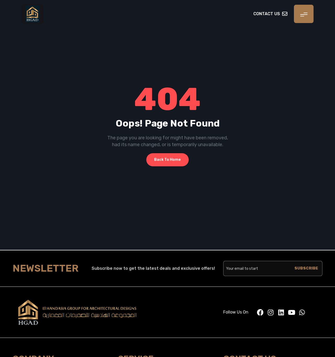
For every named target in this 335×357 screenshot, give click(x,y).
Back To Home (167, 159)
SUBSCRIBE (306, 268)
